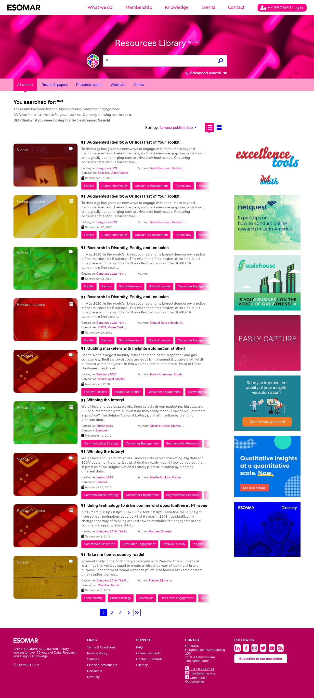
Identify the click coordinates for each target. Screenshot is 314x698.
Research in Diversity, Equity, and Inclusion (128, 247)
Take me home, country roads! (115, 554)
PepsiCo (103, 585)
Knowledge (176, 7)
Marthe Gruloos (181, 426)
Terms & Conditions (101, 647)
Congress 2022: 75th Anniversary (118, 274)
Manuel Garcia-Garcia (164, 323)
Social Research (130, 286)
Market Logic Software (130, 379)
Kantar (114, 585)
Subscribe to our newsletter (260, 658)
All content (25, 85)
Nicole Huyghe (160, 426)
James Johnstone (161, 374)
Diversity (93, 677)
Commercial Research (99, 544)
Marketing (205, 186)
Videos (138, 85)
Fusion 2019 (104, 426)
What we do (100, 7)
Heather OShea (182, 168)
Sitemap (142, 665)
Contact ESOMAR (149, 659)
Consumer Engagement (151, 186)
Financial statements (102, 665)
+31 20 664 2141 (199, 669)
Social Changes (159, 286)
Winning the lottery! (105, 400)
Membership (138, 7)
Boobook (101, 430)
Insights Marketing (127, 392)
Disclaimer (94, 671)
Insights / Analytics (206, 544)
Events (208, 7)
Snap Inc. (104, 173)
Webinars (118, 85)
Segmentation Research (182, 443)
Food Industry (93, 598)
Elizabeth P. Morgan (187, 374)
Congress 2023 (106, 168)
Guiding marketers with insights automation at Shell (136, 348)
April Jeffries (188, 323)
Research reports (89, 85)
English (89, 186)
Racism (106, 286)
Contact (236, 7)
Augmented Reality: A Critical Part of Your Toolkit (133, 142)
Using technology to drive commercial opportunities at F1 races (147, 505)
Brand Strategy (120, 598)
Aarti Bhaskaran (160, 168)
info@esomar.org (200, 673)
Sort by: (152, 127)
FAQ (139, 647)
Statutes (93, 659)
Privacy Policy (97, 653)
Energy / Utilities (95, 392)
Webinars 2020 (106, 374)
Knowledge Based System (206, 392)
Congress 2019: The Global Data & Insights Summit (130, 531)
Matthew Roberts (159, 531)
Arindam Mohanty (160, 580)
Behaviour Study (174, 544)
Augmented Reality (114, 186)
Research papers (54, 85)
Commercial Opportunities (196, 679)
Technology (183, 186)
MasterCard (115, 327)
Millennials (145, 598)
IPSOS (102, 327)
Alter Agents (119, 173)
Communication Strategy (101, 443)
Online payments (148, 653)
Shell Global (106, 379)
